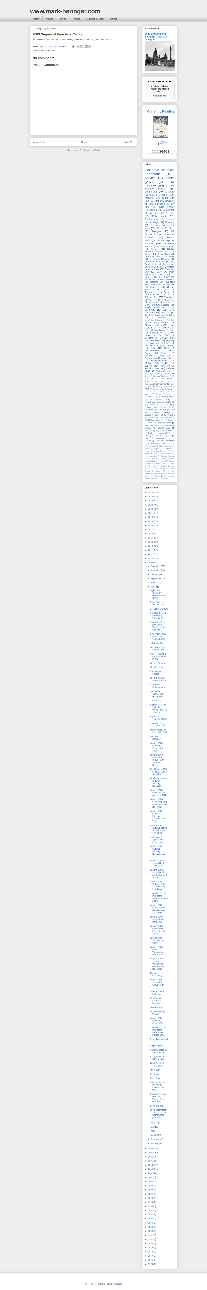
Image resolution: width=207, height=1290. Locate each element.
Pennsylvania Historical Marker (160, 358)
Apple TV (170, 256)
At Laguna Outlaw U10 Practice (158, 1057)
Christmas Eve (167, 284)
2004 (150, 1165)
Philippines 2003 (166, 328)
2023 (150, 505)
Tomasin (148, 430)
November (156, 570)
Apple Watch (160, 397)
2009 (150, 562)
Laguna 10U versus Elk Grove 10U (156, 1020)
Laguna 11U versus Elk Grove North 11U (157, 983)
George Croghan (158, 663)
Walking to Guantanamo (157, 685)
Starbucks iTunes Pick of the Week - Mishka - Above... (159, 897)
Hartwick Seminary (155, 737)
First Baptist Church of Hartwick (156, 1000)
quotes (172, 443)
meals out (157, 453)
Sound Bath (159, 451)
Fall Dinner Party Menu (160, 321)
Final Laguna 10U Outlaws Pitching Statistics (158, 782)
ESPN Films (160, 300)
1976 (150, 1260)
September (156, 578)
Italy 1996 (164, 461)
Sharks (148, 428)
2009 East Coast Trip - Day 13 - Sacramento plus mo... (158, 1114)
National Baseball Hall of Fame (158, 1051)
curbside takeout (153, 320)
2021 (150, 513)
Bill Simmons (151, 345)
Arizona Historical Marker (159, 402)
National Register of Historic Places (160, 202)
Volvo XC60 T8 (163, 307)
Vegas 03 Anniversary (165, 430)
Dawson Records (168, 456)
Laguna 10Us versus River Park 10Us (157, 919)
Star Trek (159, 415)
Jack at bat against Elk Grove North (157, 694)
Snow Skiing (164, 254)
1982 (150, 1235)
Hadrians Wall (153, 458)
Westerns (170, 345)
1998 (150, 1190)
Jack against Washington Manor (156, 940)
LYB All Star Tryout (155, 366)
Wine (147, 453)
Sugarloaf (51, 50)
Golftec (147, 449)
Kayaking (164, 363)
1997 (150, 1194)
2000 (150, 1181)
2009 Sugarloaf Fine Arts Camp (158, 679)
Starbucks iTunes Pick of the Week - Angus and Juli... (158, 626)
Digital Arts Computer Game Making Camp (158, 594)
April (153, 1131)
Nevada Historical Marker (160, 250)
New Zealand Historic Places (158, 425)
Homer (162, 144)
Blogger (118, 1284)
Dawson (171, 420)
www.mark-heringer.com (65, 11)
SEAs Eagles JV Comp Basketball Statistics (160, 313)
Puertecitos (158, 468)
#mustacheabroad (159, 360)
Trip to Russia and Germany (160, 341)
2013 (150, 546)
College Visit (164, 355)
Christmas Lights (153, 325)
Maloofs (167, 407)
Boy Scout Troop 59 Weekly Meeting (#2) (158, 615)
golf (161, 182)
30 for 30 (169, 191)
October (155, 574)
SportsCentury (164, 428)
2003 (150, 1169)
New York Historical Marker (159, 423)
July (153, 587)
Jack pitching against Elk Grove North (157, 839)
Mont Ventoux (156, 667)
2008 (150, 1148)
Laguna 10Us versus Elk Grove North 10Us (157, 747)
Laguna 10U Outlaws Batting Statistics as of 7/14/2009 (158, 885)
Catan (166, 292)
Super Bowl (169, 310)
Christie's (149, 363)
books (170, 178)
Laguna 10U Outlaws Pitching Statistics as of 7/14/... (158, 851)
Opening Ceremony (156, 974)
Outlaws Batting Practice (157, 1012)
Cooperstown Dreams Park (160, 338)
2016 (150, 533)
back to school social (157, 399)
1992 (150, 1210)
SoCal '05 (160, 471)
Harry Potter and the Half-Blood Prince (158, 656)
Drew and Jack (157, 1106)
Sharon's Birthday (153, 267)
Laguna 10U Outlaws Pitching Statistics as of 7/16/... (158, 816)
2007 (150, 1152)
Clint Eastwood (152, 350)
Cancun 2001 (153, 446)
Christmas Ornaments (155, 261)
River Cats (149, 379)
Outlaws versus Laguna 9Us (157, 648)
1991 (150, 1214)
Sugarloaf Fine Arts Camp (103, 39)
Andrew (42, 50)
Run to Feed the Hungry (157, 277)
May (153, 1127)
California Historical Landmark (160, 172)
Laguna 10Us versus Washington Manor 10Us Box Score (157, 963)
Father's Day (151, 297)
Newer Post (38, 142)
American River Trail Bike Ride (158, 724)
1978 (150, 1252)
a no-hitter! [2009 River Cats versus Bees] (158, 636)
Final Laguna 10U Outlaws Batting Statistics (158, 772)
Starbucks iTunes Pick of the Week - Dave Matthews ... (158, 1098)
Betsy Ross (155, 1078)
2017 (150, 529)
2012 (150, 550)
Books (62, 19)
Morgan (156, 231)
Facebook (150, 185)
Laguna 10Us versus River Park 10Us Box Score (158, 930)
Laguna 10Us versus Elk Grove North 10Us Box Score (157, 760)
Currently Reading (161, 111)
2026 (150, 492)
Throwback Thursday (159, 259)
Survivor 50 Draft (95, 19)
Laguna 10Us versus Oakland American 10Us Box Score (158, 803)
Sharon (147, 471)
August (154, 582)
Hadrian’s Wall (158, 436)
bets (173, 399)
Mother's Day (156, 282)
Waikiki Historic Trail (156, 443)
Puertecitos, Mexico (155, 672)
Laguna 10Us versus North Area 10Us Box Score (158, 874)
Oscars (148, 415)
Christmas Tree (152, 256)
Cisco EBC (163, 335)
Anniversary (151, 219)
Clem (165, 289)
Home (36, 19)
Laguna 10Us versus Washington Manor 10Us (157, 951)
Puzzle (169, 468)
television (167, 453)
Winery (163, 478)
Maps (156, 449)
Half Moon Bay (154, 386)
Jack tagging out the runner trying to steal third (158, 1086)
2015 (150, 538)
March (154, 1135)
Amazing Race (162, 373)
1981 (150, 1239)
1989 (150, 1223)
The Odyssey (161, 141)
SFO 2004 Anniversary (165, 441)
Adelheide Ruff (157, 643)
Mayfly (148, 307)
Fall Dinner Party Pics (160, 301)
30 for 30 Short (165, 228)
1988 (150, 1227)
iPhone (153, 348)
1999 (150, 1185)
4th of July (155, 1070)
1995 (150, 1202)
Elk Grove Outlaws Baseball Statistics (160, 234)
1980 (150, 1243)
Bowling (160, 420)
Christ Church (156, 700)
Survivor (149, 355)
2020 (150, 517)
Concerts (164, 405)
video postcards (151, 456)
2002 (150, 1173)
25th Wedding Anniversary (162, 330)
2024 (150, 500)
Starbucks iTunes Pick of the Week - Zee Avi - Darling (158, 709)
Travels (76, 19)
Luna (172, 397)
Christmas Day (152, 294)
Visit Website (159, 96)
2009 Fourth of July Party (157, 1064)
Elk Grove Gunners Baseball (160, 279)
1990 (150, 1218)
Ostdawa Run (156, 1007)
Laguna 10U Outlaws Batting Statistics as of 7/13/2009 (158, 909)
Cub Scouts (159, 216)
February (155, 1139)
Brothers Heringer (156, 433)
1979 (150, 1247)
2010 (150, 558)
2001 (150, 1177)
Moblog (149, 197)
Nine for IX (167, 376)
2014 (150, 542)
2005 (150, 1161)
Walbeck (157, 476)
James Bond (163, 274)
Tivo (169, 451)
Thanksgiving (151, 292)
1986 (150, 1231)
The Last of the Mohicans (157, 992)
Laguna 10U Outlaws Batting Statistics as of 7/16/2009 (158, 829)
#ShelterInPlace (159, 317)
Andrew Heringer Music (160, 187)
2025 (150, 496)
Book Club (150, 310)
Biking (166, 348)
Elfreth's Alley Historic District (158, 603)
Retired (113, 19)
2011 (150, 554)
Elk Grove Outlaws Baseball (160, 303)
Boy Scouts (150, 405)
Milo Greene (159, 194)
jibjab (172, 384)
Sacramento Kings (165, 246)
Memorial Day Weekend (155, 410)
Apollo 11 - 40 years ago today (159, 717)
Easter (167, 294)
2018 (150, 525)
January (155, 1143)
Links (147, 438)
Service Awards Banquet (164, 389)
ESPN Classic (166, 446)
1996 (150, 1198)
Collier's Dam (156, 1046)
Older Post (129, 142)
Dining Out (151, 191)
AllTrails (154, 249)
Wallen (158, 394)
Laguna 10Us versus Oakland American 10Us (158, 793)
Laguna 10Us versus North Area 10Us (157, 863)
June (153, 1123)
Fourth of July (157, 287)
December (156, 566)
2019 (150, 521)
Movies (49, 19)
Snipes (147, 451)
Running (170, 222)
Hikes (165, 197)
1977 (150, 1256)
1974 (150, 1264)
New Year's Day (157, 340)
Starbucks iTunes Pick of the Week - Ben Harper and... (158, 1031)
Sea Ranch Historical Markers (160, 262)
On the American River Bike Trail (158, 731)
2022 (150, 509)
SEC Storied (167, 449)
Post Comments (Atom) (90, 150)
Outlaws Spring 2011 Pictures (160, 351)
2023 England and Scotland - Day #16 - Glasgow (156, 36)
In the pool (155, 1074)
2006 (150, 1157)
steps (152, 312)
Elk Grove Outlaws (159, 609)
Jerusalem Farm (152, 376)
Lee (147, 200)
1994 (150, 1206)
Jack (169, 436)
